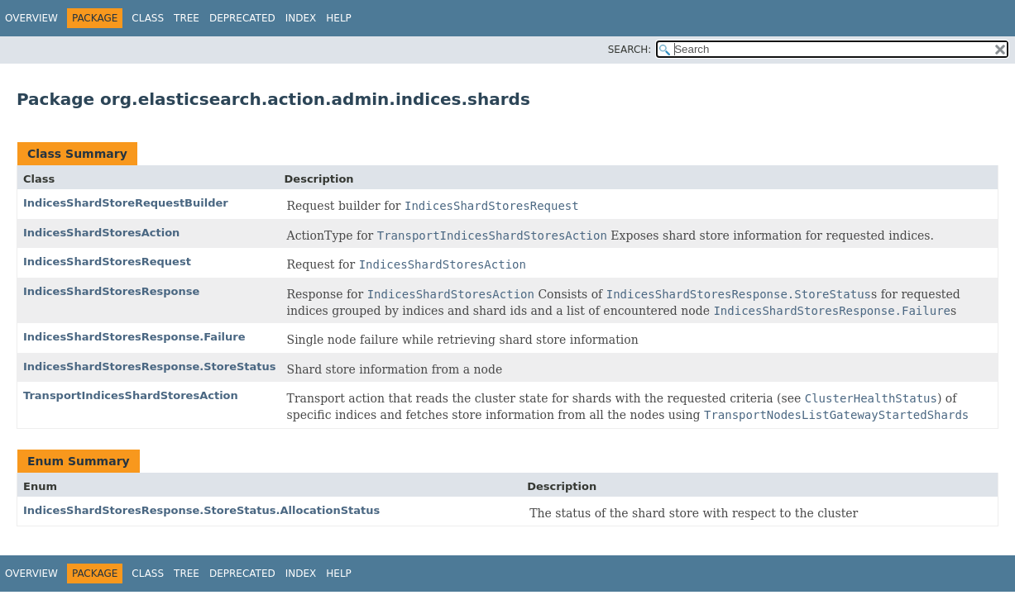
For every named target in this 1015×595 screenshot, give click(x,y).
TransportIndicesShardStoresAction (130, 395)
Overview (31, 18)
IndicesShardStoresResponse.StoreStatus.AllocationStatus (201, 510)
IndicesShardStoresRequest (107, 261)
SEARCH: (630, 49)
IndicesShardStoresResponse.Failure (134, 337)
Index (301, 18)
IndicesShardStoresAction (101, 232)
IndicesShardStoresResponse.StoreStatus (149, 366)
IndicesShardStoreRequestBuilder (125, 203)
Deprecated (242, 18)
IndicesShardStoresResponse (111, 291)
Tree (186, 18)
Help (339, 18)
